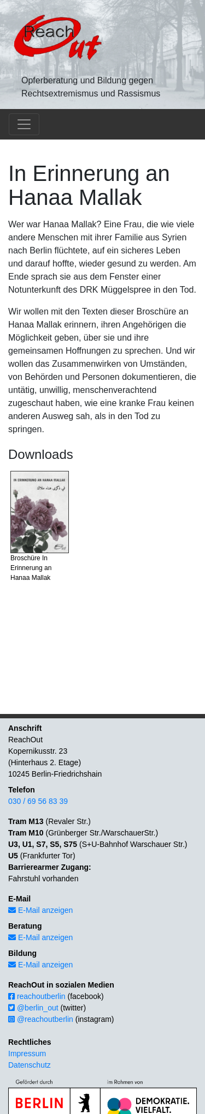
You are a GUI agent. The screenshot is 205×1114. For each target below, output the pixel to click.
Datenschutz (29, 1065)
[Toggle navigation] (24, 124)
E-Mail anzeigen (40, 910)
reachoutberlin (37, 996)
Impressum (27, 1053)
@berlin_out (33, 1007)
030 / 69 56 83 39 (38, 801)
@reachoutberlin (40, 1019)
